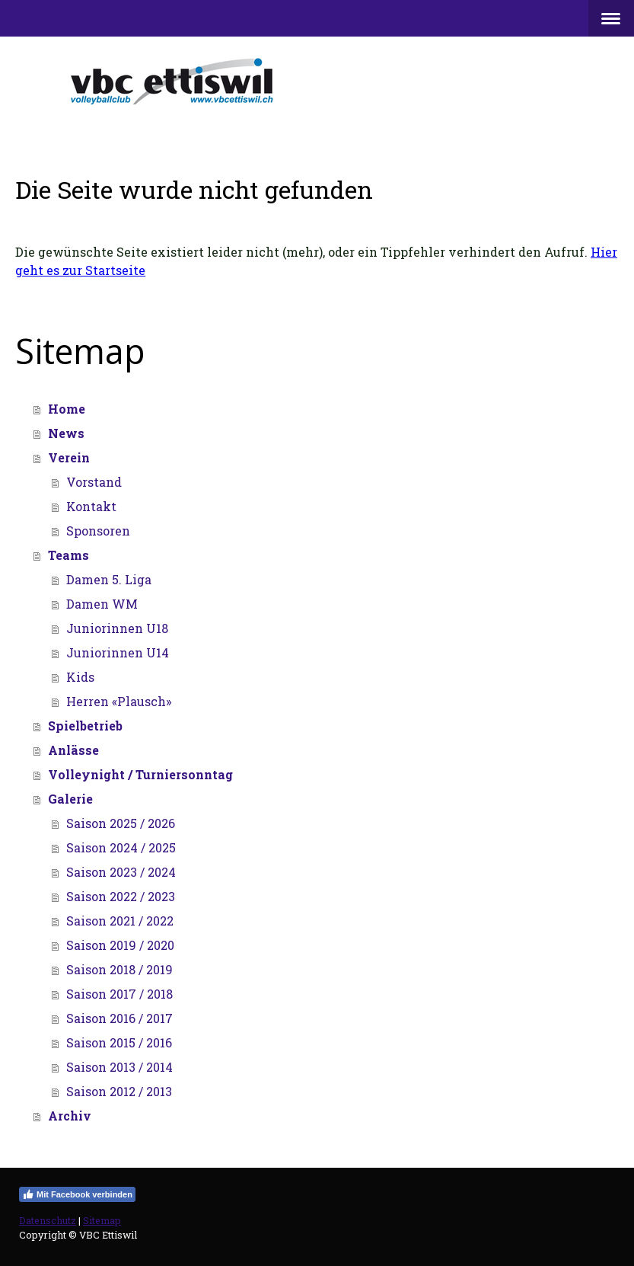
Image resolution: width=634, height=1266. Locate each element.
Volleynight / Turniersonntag (140, 774)
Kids (80, 677)
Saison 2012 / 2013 (119, 1091)
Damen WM (102, 604)
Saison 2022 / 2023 (120, 896)
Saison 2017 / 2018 (119, 994)
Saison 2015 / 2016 (119, 1042)
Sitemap (102, 1220)
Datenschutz (47, 1220)
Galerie (70, 799)
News (66, 433)
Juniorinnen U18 (117, 628)
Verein (69, 457)
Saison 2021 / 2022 (120, 921)
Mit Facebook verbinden (77, 1194)
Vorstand (94, 482)
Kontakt (91, 506)
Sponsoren (98, 531)
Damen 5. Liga (108, 579)
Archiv (69, 1116)
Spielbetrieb (85, 726)
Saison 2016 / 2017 (119, 1018)
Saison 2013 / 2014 (119, 1067)
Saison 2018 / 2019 (119, 969)
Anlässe (73, 750)
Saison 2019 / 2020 (120, 945)
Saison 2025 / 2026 (120, 823)
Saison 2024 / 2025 (121, 847)
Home (66, 409)
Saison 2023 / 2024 (121, 872)
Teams (68, 555)
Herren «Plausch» (118, 701)
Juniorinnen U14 (117, 652)
